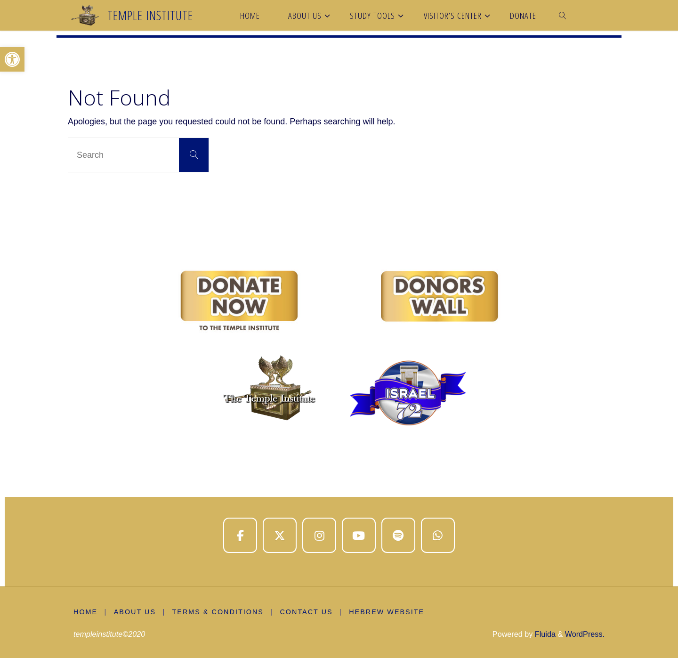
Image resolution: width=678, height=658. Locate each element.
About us (135, 612)
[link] (563, 15)
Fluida (544, 634)
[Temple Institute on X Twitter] (280, 535)
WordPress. (585, 634)
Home (85, 612)
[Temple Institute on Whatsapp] (438, 535)
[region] (339, 349)
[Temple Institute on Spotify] (398, 535)
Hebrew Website (386, 612)
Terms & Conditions (218, 612)
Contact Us (306, 612)
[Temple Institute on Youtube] (359, 535)
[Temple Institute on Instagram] (319, 535)
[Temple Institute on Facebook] (240, 535)
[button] (12, 59)
